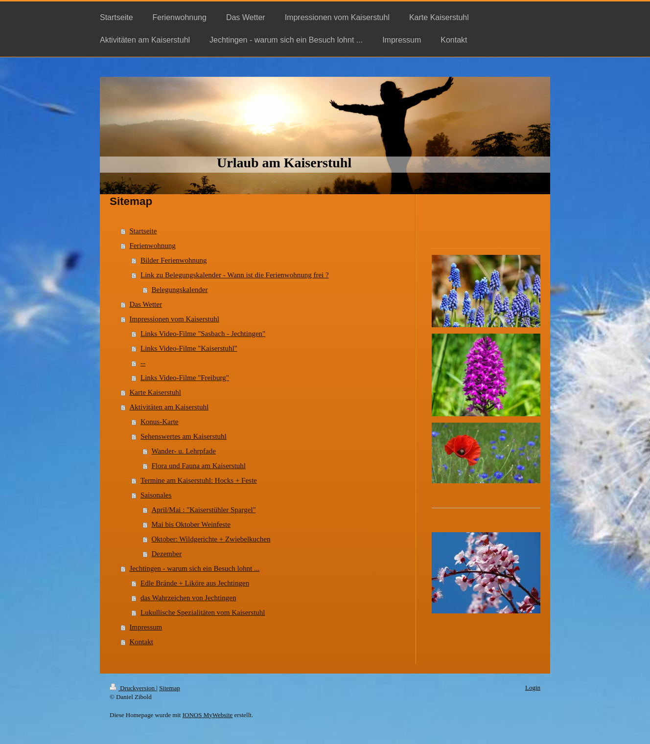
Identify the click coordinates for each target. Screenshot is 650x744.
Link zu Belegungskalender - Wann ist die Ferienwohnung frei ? (234, 275)
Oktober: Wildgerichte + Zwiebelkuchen (211, 539)
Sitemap (169, 688)
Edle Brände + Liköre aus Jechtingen (194, 583)
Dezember (167, 554)
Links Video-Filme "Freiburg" (184, 378)
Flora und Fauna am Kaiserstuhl (199, 466)
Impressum (146, 627)
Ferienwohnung (153, 245)
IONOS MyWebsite (208, 715)
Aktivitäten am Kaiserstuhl (169, 407)
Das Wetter (146, 304)
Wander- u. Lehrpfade (184, 451)
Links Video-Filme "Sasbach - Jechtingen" (202, 334)
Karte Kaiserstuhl (155, 392)
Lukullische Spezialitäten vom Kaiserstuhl (202, 612)
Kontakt (141, 642)
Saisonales (155, 495)
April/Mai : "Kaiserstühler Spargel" (204, 510)
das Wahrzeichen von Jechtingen (188, 598)
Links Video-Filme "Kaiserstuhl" (188, 348)
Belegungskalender (180, 289)
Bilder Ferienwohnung (173, 260)
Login (532, 687)
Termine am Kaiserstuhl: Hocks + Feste (198, 480)
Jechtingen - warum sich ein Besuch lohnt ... (195, 568)
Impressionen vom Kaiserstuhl (174, 319)
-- (142, 363)
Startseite (143, 231)
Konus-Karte (159, 422)
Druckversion (133, 688)
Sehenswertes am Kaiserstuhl (183, 436)
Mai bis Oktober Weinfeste (191, 524)
